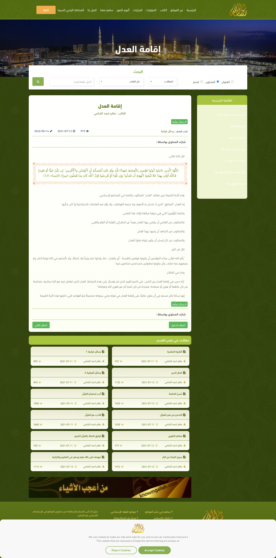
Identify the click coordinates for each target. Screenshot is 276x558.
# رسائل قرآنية (179, 122)
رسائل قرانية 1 (95, 351)
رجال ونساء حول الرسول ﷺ (230, 171)
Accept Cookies (155, 550)
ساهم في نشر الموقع (158, 511)
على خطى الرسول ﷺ (233, 148)
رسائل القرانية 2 (94, 372)
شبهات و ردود (237, 137)
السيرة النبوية (237, 125)
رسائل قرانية (167, 131)
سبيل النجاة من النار (174, 457)
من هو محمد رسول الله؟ (230, 114)
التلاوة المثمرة (176, 351)
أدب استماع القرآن (93, 393)
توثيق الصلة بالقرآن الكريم (89, 436)
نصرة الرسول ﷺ (236, 183)
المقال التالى (41, 325)
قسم (198, 82)
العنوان (228, 82)
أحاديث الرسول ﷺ (234, 160)
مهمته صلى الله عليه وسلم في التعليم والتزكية (78, 457)
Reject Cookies (121, 550)
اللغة (46, 9)
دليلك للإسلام (162, 517)
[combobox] (163, 81)
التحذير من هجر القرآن (173, 415)
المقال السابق (178, 325)
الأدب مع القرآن (94, 415)
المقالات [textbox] (168, 81)
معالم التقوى (177, 436)
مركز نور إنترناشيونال (124, 517)
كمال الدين (178, 372)
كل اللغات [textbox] (134, 81)
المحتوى (212, 82)
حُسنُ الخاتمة (177, 393)
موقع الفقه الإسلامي (123, 511)
